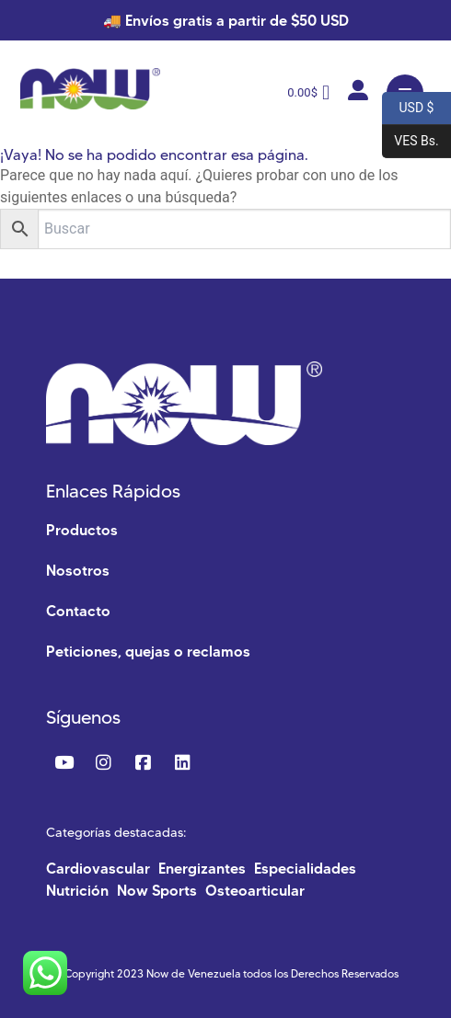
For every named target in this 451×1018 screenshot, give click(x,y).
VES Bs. (410, 141)
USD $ (408, 108)
